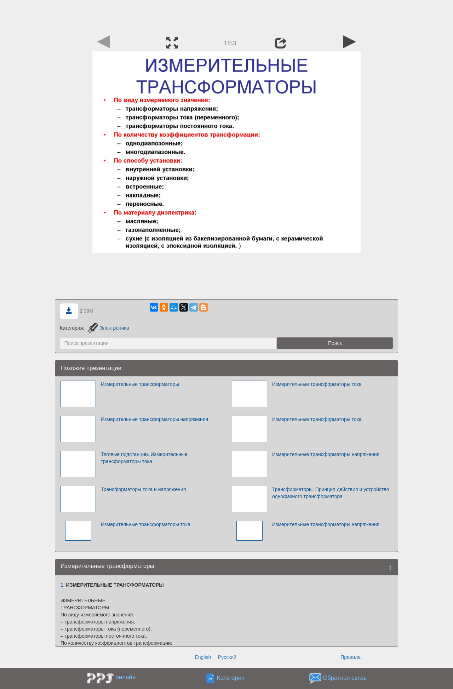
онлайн (126, 677)
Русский (227, 657)
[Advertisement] (226, 16)
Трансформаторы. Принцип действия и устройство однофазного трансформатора (330, 492)
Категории (231, 678)
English (203, 657)
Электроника (108, 328)
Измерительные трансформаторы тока (317, 384)
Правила (350, 657)
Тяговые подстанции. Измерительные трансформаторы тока (144, 457)
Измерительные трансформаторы (140, 384)
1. (63, 585)
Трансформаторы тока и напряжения (143, 489)
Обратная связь (345, 678)
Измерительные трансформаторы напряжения (154, 419)
